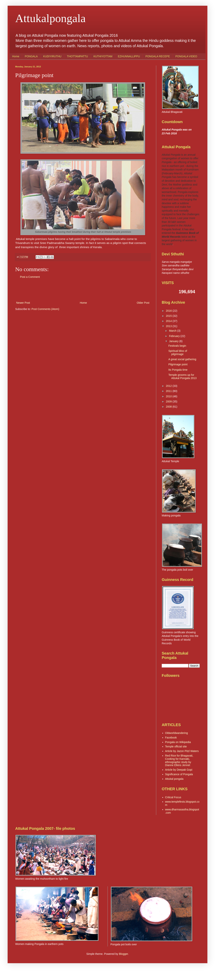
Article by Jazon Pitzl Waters (182, 751)
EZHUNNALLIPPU (129, 56)
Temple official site (176, 746)
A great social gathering (182, 359)
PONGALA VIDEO (186, 56)
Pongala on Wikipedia (178, 742)
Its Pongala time (177, 369)
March (173, 330)
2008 (169, 406)
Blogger (123, 953)
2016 (169, 310)
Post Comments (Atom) (45, 309)
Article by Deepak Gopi (178, 769)
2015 (169, 315)
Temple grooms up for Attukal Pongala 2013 (182, 376)
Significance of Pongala (179, 774)
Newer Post (23, 302)
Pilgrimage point (177, 364)
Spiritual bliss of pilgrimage (177, 352)
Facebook (171, 737)
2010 (169, 396)
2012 (169, 385)
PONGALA (31, 56)
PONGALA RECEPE (157, 56)
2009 (169, 401)
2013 (169, 326)
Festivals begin (177, 345)
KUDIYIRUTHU (52, 56)
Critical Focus (173, 797)
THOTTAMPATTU (77, 56)
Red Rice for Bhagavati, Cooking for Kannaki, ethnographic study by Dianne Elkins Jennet (179, 760)
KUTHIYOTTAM (102, 56)
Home (15, 56)
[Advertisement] (82, 290)
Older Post (143, 302)
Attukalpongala (50, 18)
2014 (169, 321)
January (174, 341)
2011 (169, 391)
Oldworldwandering (176, 732)
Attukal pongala (174, 778)
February (174, 336)
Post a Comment (30, 276)
